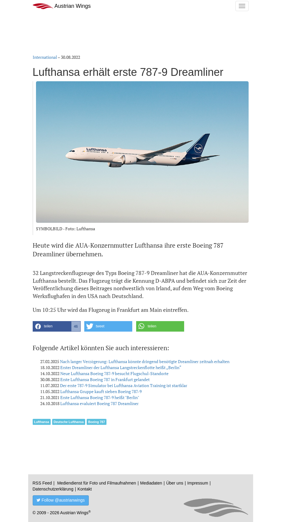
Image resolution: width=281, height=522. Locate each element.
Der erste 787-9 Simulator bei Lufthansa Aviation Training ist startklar (123, 385)
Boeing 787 (96, 422)
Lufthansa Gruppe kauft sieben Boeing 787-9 (101, 391)
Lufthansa (41, 422)
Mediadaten (151, 483)
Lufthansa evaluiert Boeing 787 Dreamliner (99, 403)
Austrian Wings (62, 6)
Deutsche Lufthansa (69, 422)
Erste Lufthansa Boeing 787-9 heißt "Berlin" (99, 397)
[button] (57, 326)
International (45, 57)
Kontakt (84, 489)
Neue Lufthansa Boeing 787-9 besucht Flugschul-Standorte (114, 373)
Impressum (197, 483)
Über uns (174, 483)
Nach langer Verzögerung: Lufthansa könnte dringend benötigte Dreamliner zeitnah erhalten (144, 361)
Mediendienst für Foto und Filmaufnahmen (96, 483)
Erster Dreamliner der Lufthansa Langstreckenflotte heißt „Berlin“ (120, 367)
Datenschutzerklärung (53, 489)
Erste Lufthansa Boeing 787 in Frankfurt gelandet (105, 379)
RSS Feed (42, 483)
